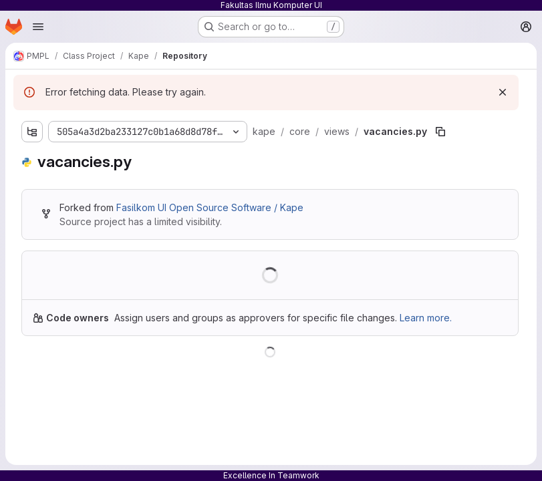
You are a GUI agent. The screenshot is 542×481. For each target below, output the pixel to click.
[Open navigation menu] (38, 26)
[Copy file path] (440, 131)
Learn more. (426, 317)
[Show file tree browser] (32, 131)
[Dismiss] (503, 92)
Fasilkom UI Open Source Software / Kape (209, 207)
